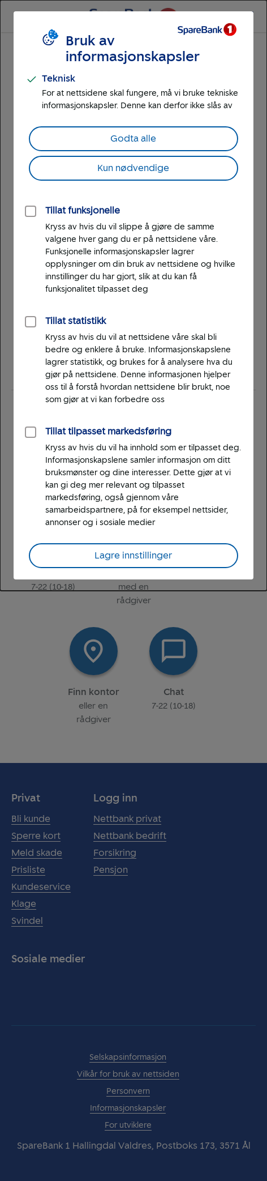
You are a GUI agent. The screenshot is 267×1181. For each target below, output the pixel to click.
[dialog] (133, 295)
